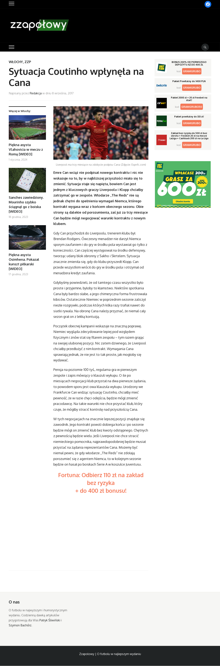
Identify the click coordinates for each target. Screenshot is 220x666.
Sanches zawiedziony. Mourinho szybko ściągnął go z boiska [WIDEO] (26, 204)
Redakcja (36, 93)
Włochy (16, 62)
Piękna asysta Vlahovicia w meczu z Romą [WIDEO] (26, 149)
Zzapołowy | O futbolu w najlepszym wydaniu (110, 654)
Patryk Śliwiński (49, 620)
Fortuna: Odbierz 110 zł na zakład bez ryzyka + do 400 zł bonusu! (101, 482)
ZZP (28, 62)
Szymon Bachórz (20, 625)
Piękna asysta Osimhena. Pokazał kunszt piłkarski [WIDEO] (24, 262)
